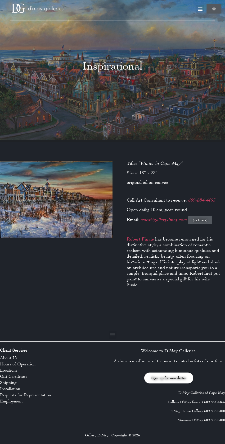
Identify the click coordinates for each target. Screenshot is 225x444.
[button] (200, 9)
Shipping (8, 382)
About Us (9, 357)
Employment (11, 401)
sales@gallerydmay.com (164, 219)
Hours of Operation (18, 364)
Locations (9, 370)
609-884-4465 (201, 200)
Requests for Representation (25, 394)
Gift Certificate (13, 376)
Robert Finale (140, 239)
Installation (10, 388)
